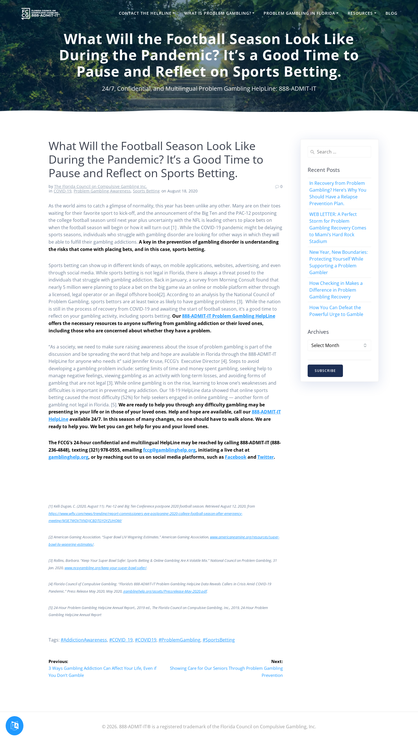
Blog (391, 13)
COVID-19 (62, 191)
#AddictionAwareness (84, 640)
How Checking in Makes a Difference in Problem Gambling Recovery (336, 290)
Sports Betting (146, 191)
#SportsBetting (219, 640)
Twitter (265, 457)
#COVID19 (145, 640)
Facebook (235, 457)
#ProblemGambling (179, 640)
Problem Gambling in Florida (299, 13)
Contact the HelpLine (145, 13)
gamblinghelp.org (68, 457)
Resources (360, 13)
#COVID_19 (121, 640)
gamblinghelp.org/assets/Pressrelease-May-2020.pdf (165, 591)
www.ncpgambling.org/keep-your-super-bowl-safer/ (105, 567)
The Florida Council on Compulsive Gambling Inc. (100, 186)
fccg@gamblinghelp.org (169, 450)
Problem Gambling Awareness (102, 191)
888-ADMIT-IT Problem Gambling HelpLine (228, 316)
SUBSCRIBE (325, 371)
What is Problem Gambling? (217, 13)
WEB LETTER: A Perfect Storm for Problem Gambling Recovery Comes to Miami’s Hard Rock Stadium (337, 227)
